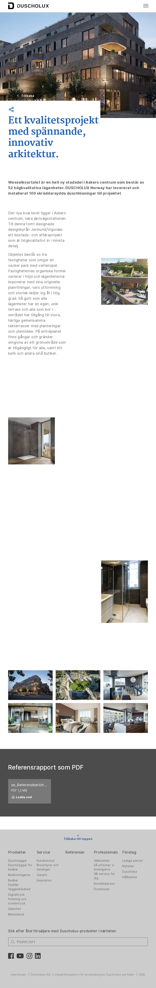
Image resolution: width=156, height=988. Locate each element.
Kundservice (45, 860)
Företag (129, 852)
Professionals (106, 852)
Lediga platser (132, 860)
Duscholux (129, 871)
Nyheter (128, 866)
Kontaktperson (104, 883)
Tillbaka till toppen (78, 839)
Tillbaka (27, 95)
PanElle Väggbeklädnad (19, 887)
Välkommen (102, 860)
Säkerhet (14, 908)
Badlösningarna (19, 875)
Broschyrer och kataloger (48, 867)
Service (43, 852)
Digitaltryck (16, 894)
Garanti (42, 875)
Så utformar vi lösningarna (104, 867)
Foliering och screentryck (17, 901)
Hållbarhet (129, 877)
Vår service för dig (104, 876)
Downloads (102, 889)
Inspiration (44, 880)
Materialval (16, 914)
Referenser (75, 852)
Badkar (13, 880)
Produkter (17, 852)
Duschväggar (17, 860)
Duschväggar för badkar (20, 867)
